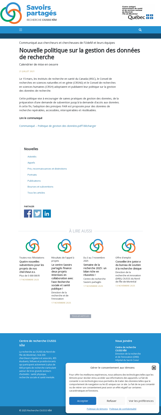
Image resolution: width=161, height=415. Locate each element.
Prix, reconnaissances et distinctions (47, 168)
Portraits (32, 174)
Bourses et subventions (40, 186)
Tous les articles (36, 192)
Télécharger (89, 126)
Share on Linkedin (47, 214)
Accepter (82, 401)
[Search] (140, 30)
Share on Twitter (37, 214)
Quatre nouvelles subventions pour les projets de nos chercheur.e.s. (31, 266)
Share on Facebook (28, 214)
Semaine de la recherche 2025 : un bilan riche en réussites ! (94, 270)
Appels (31, 162)
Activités (32, 156)
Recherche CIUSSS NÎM (39, 410)
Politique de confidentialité (122, 408)
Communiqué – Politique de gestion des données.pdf (50, 126)
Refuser (112, 401)
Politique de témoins (97, 408)
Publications (34, 180)
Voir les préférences (141, 401)
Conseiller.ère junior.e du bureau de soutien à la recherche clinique (128, 265)
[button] (154, 367)
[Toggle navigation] (20, 29)
